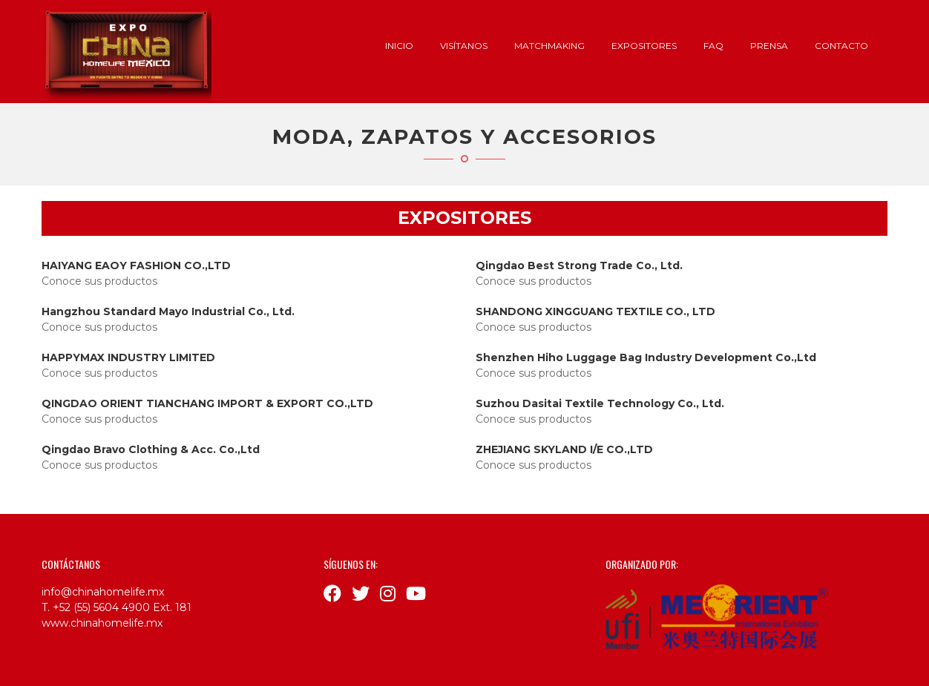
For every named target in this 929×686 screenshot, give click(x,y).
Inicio (399, 45)
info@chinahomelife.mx (103, 591)
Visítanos (464, 45)
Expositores (644, 45)
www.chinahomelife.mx (102, 623)
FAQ (713, 45)
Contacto (841, 45)
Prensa (769, 45)
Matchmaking (549, 45)
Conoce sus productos (99, 281)
